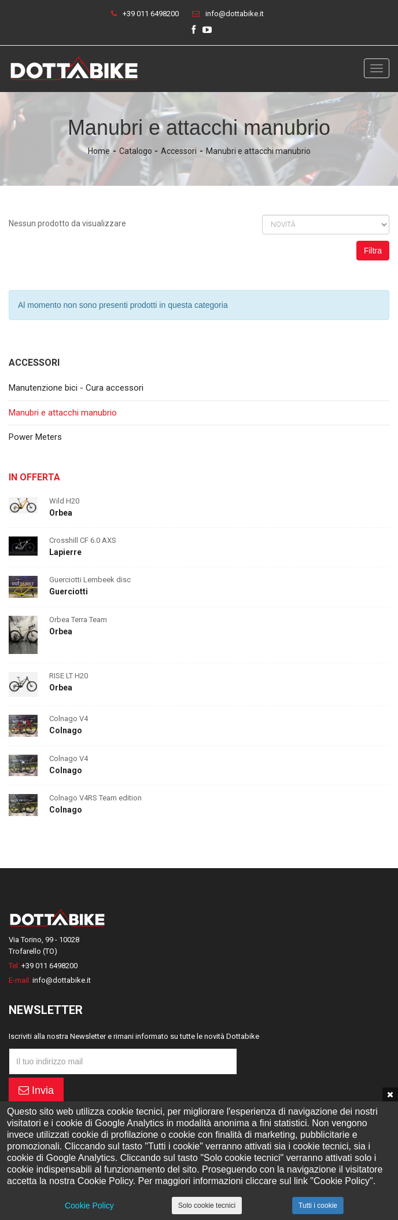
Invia (36, 1090)
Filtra (373, 250)
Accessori (179, 151)
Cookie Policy (89, 1205)
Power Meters (35, 437)
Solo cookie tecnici (206, 1205)
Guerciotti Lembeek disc (90, 579)
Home (99, 151)
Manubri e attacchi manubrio (258, 151)
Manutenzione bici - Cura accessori (76, 388)
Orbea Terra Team (78, 619)
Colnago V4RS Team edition (95, 797)
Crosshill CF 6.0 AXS (82, 540)
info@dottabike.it (234, 13)
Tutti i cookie (317, 1205)
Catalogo (135, 151)
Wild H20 (64, 501)
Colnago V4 (68, 718)
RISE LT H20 (68, 675)
